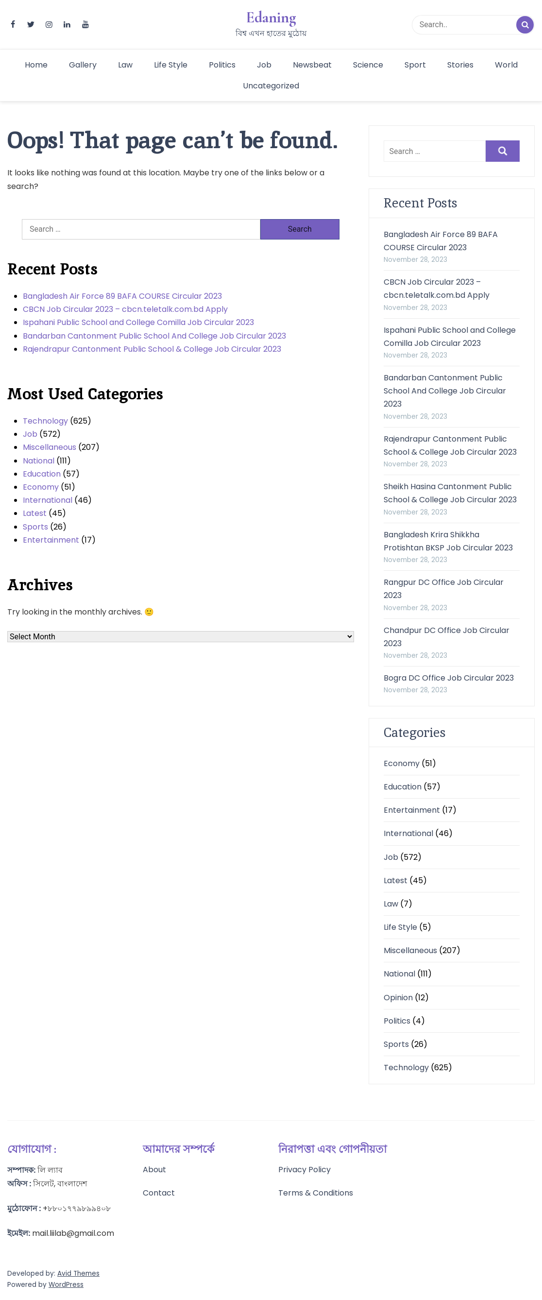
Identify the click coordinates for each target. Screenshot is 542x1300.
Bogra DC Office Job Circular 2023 (449, 678)
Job (264, 64)
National (38, 460)
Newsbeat (312, 64)
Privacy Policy (304, 1169)
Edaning (271, 17)
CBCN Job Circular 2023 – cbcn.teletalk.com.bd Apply (125, 309)
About (154, 1169)
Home (36, 64)
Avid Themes (78, 1273)
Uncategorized (271, 85)
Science (368, 64)
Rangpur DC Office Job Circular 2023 (444, 589)
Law (125, 64)
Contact (159, 1192)
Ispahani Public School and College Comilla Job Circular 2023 (138, 322)
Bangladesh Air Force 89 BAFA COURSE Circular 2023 (122, 296)
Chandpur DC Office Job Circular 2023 (446, 637)
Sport (415, 64)
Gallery (83, 64)
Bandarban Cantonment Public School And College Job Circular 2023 (154, 336)
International (47, 500)
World (506, 64)
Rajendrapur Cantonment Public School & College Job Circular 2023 (152, 349)
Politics (222, 64)
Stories (460, 64)
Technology (45, 421)
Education (42, 473)
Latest (35, 513)
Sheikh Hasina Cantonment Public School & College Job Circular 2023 (450, 493)
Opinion (398, 997)
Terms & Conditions (315, 1192)
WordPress (66, 1284)
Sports (35, 526)
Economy (41, 487)
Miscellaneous (49, 447)
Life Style (170, 64)
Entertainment (51, 540)
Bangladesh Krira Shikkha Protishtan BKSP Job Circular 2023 (448, 541)
